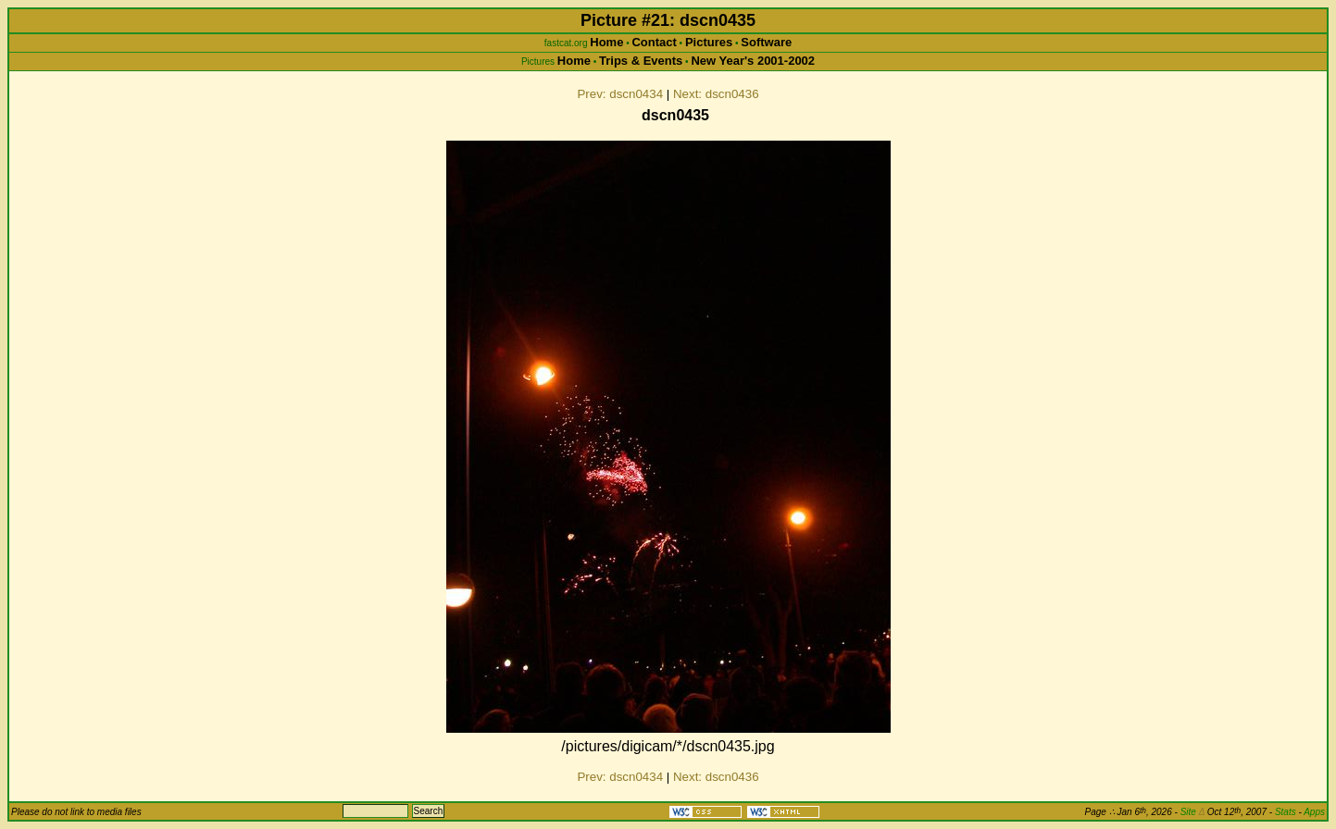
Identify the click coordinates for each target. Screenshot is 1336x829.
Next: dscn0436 (716, 94)
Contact (653, 42)
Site (1192, 812)
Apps (1314, 812)
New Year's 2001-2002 (753, 61)
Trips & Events (640, 61)
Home (606, 42)
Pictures (708, 42)
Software (766, 42)
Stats (1285, 812)
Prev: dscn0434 (620, 94)
